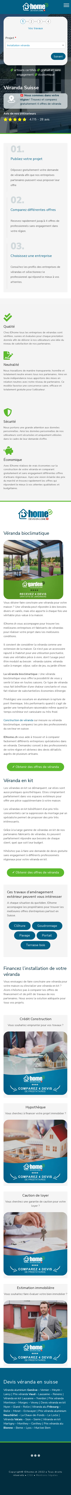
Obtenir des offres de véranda (35, 767)
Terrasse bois (35, 945)
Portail (47, 935)
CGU (30, 1475)
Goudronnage (47, 926)
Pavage (24, 935)
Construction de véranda (18, 720)
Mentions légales (47, 1475)
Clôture (19, 926)
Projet (10, 38)
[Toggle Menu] (66, 5)
